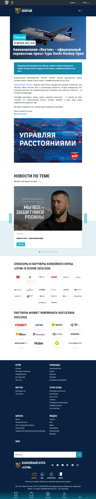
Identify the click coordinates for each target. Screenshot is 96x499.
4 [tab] (46, 252)
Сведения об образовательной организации (30, 431)
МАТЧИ (19, 387)
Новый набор (19, 428)
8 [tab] (56, 252)
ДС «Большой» (20, 377)
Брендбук (53, 434)
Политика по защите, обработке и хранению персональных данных (48, 482)
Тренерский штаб (55, 368)
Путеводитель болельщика (59, 403)
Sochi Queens (54, 394)
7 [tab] (54, 252)
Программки (54, 428)
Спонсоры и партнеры (22, 371)
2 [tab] (42, 252)
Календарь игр (20, 391)
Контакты (18, 380)
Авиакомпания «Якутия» (23, 85)
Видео (52, 425)
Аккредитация (54, 431)
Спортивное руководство (58, 380)
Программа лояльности (57, 391)
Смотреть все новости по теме (27, 181)
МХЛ (17, 441)
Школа (17, 419)
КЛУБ (18, 365)
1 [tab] (39, 252)
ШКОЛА (19, 416)
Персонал (53, 374)
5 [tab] (49, 252)
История (18, 368)
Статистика (19, 394)
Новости (52, 419)
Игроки (52, 371)
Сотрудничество (20, 374)
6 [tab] (51, 252)
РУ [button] (80, 11)
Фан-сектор (53, 397)
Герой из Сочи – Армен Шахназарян (29, 238)
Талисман (53, 377)
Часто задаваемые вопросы (25, 425)
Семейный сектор (56, 405)
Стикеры (52, 400)
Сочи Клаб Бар (54, 408)
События (21, 244)
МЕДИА (53, 416)
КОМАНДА (55, 365)
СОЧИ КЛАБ (56, 387)
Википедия (23, 114)
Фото (51, 422)
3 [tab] (44, 252)
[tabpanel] (48, 217)
